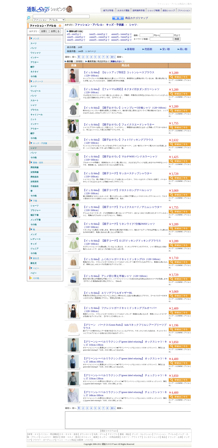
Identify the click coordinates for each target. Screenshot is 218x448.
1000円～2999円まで (76, 37)
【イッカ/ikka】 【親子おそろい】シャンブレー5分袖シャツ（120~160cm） (125, 107)
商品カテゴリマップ (136, 18)
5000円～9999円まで (98, 34)
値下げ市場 (108, 10)
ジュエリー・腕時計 (50, 437)
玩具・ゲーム (100, 434)
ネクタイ (34, 72)
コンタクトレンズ (152, 437)
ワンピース (35, 91)
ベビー (33, 273)
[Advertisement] (128, 419)
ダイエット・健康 (89, 437)
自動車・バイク (84, 440)
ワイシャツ (35, 53)
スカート (34, 100)
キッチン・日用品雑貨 (109, 437)
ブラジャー (35, 210)
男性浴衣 (34, 177)
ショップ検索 (154, 10)
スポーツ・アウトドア (131, 437)
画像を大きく (117, 61)
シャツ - (133, 24)
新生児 (33, 263)
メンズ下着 (35, 220)
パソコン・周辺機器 (49, 434)
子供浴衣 (34, 186)
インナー (34, 57)
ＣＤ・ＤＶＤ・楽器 (68, 434)
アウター (34, 62)
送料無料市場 (138, 10)
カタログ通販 (123, 10)
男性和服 (34, 167)
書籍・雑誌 (125, 434)
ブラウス (34, 110)
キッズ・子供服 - (116, 24)
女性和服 (34, 172)
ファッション (184, 10)
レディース (35, 239)
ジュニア (34, 248)
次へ (113, 57)
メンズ (33, 234)
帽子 (32, 67)
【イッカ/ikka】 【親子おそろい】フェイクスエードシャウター (118, 124)
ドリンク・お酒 (175, 437)
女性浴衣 (34, 181)
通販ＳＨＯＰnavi (109, 431)
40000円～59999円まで (121, 34)
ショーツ (34, 205)
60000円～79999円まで (121, 37)
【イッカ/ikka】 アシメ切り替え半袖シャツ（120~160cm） (116, 276)
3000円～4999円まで (76, 40)
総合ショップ (169, 10)
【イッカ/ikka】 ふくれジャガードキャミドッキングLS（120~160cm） (122, 259)
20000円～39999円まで (99, 40)
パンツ (33, 48)
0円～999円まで (74, 34)
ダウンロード (86, 434)
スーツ (33, 43)
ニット (33, 119)
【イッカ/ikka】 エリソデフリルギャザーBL (107, 292)
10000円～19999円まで (99, 37)
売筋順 (148, 49)
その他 (33, 76)
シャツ (33, 105)
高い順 (183, 49)
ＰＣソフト (113, 434)
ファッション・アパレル (89, 24)
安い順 (166, 49)
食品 (164, 437)
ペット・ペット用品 (66, 440)
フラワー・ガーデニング (44, 440)
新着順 (131, 49)
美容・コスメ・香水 (70, 437)
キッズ (33, 244)
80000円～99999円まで (121, 40)
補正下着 (34, 215)
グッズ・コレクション (142, 434)
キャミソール (36, 114)
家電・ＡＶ (33, 434)
